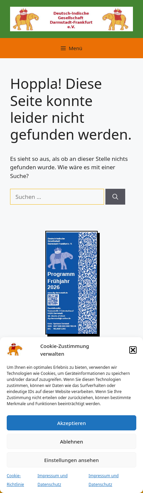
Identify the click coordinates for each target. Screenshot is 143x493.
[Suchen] (115, 197)
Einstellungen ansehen (71, 460)
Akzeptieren (71, 423)
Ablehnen (71, 441)
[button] (133, 350)
